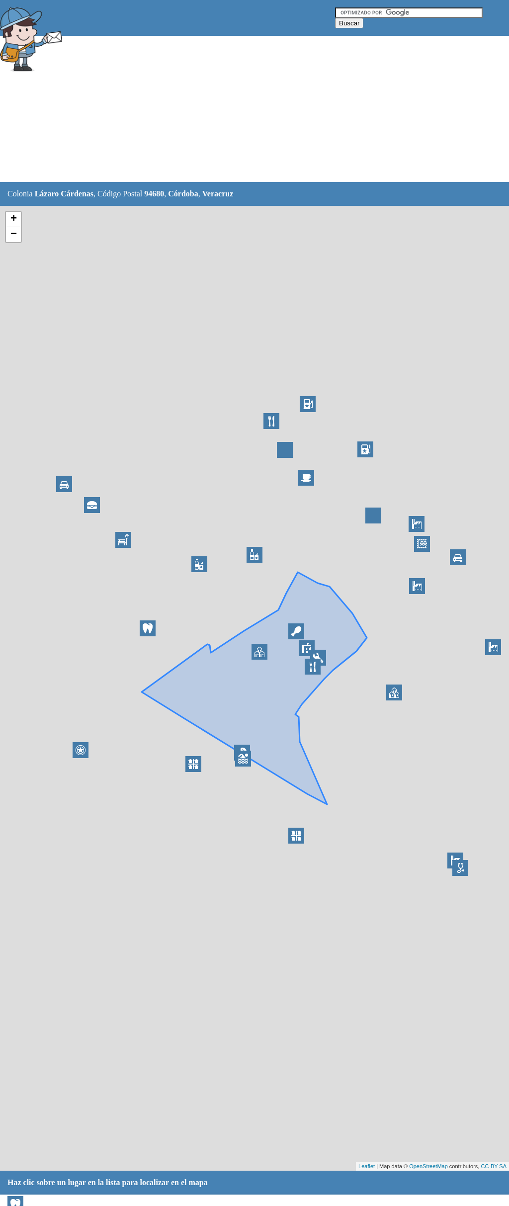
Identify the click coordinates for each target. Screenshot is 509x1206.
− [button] (13, 234)
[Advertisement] (248, 109)
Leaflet (366, 1166)
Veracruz (218, 193)
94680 (154, 193)
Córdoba (183, 193)
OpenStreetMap (428, 1166)
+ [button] (13, 219)
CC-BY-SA (494, 1166)
